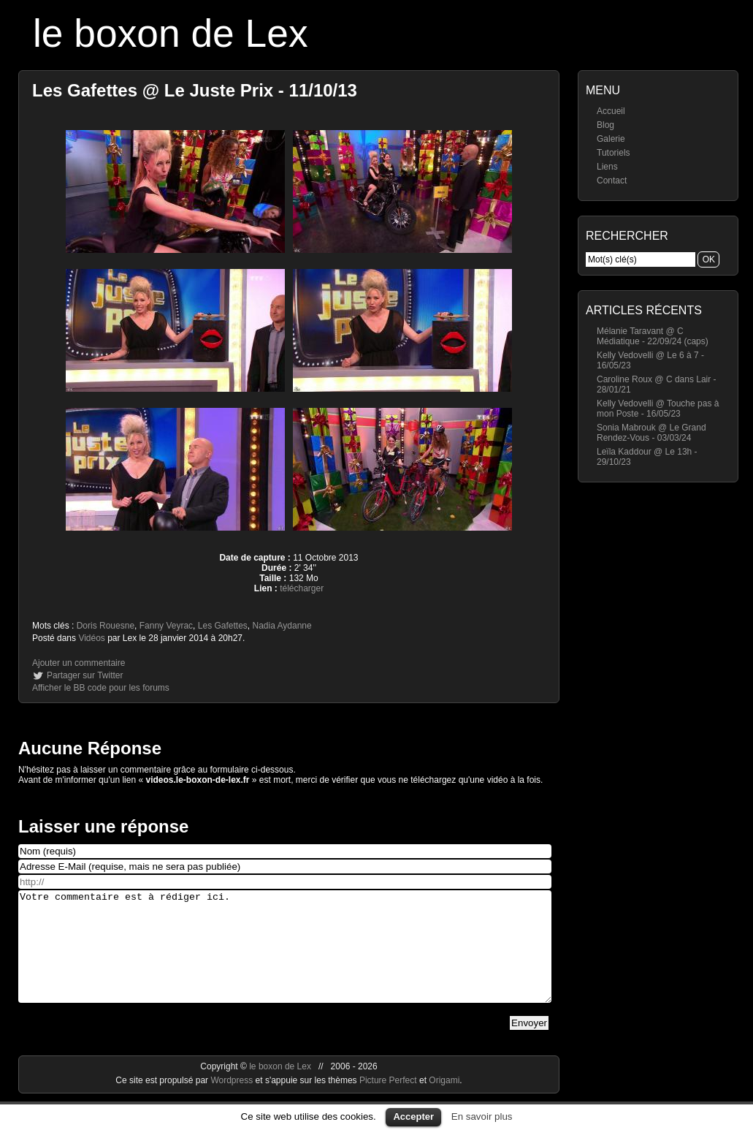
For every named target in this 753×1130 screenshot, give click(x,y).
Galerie (611, 139)
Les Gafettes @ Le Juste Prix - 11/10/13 (194, 90)
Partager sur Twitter (85, 675)
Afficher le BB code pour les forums (100, 688)
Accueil (611, 111)
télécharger (302, 588)
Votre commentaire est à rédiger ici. (284, 957)
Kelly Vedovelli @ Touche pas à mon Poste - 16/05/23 (658, 408)
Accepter (413, 1116)
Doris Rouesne (105, 626)
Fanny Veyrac (166, 626)
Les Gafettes (223, 626)
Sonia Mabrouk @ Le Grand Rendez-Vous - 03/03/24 (651, 432)
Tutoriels (613, 153)
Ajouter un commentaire (78, 663)
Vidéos (91, 638)
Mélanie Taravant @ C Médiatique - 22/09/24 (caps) (652, 336)
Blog (605, 125)
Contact (612, 180)
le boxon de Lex (170, 33)
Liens (607, 167)
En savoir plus (482, 1116)
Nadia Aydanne (282, 626)
